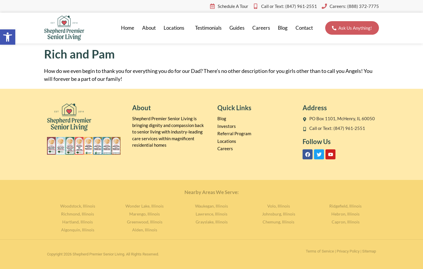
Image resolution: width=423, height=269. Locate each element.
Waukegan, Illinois (211, 205)
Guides (236, 28)
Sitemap (369, 251)
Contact (304, 28)
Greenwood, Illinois (144, 221)
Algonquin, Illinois (77, 229)
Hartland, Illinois (77, 221)
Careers (261, 28)
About (149, 28)
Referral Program (234, 133)
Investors (226, 126)
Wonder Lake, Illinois (144, 205)
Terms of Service (320, 251)
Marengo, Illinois (144, 213)
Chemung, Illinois (278, 221)
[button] (7, 37)
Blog (283, 28)
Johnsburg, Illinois (278, 213)
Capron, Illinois (346, 221)
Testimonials (208, 28)
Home (127, 28)
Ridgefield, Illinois (345, 205)
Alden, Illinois (144, 229)
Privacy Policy (348, 251)
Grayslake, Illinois (212, 221)
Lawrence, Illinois (211, 213)
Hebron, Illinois (345, 213)
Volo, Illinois (278, 205)
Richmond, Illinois (77, 213)
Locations (175, 28)
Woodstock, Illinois (77, 205)
